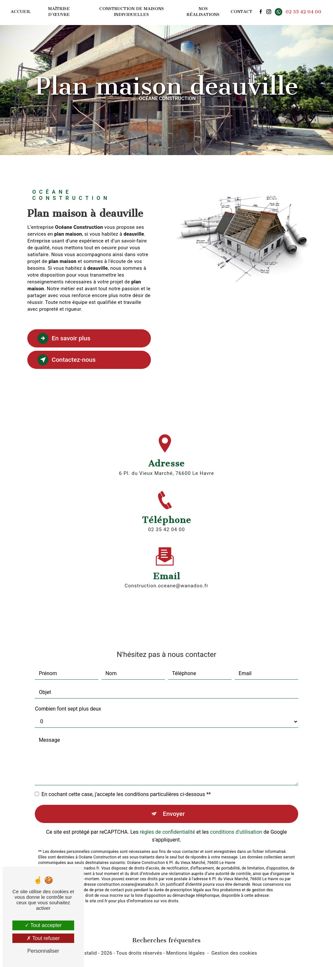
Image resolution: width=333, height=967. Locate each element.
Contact (241, 11)
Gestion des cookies (234, 953)
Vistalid (88, 953)
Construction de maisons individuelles (131, 11)
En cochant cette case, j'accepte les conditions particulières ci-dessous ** (126, 786)
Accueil (21, 11)
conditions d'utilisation (236, 824)
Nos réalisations (203, 11)
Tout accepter (43, 925)
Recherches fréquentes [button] (166, 940)
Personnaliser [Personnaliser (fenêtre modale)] (43, 951)
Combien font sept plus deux (68, 701)
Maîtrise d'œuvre (59, 11)
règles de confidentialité (167, 824)
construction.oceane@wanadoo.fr (166, 578)
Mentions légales (185, 953)
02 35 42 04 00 (298, 12)
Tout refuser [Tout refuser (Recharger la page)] (43, 938)
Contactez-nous (66, 359)
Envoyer (174, 806)
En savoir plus (63, 338)
